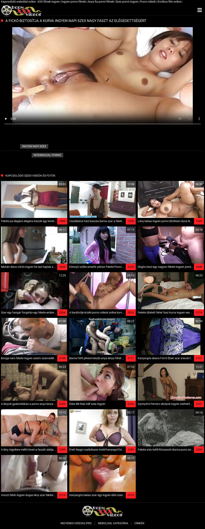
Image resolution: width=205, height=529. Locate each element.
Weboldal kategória (113, 523)
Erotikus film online (170, 1)
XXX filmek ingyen (48, 1)
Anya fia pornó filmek (101, 1)
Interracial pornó (47, 155)
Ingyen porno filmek (73, 1)
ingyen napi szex (34, 146)
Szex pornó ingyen (127, 1)
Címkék (139, 523)
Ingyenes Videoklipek (76, 523)
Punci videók (148, 1)
